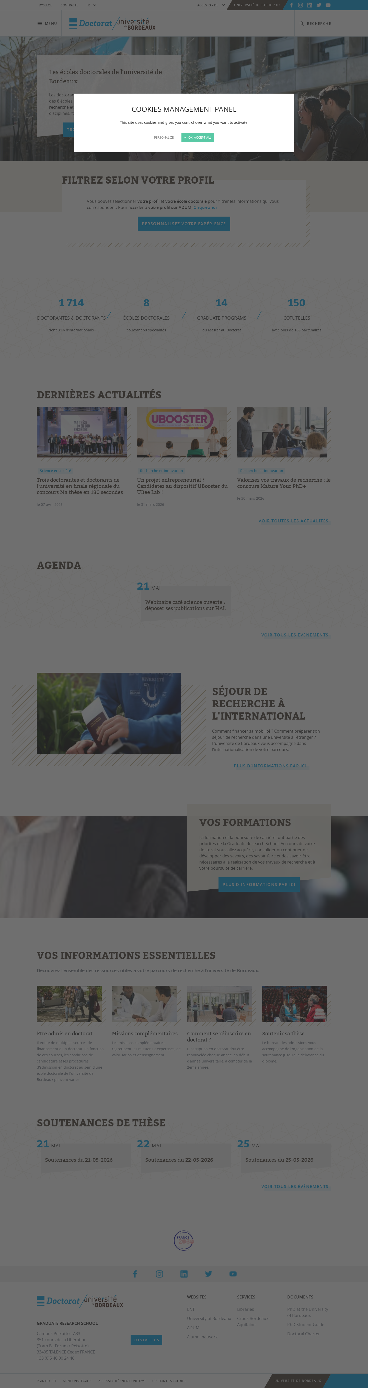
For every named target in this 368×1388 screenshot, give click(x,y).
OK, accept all (197, 137)
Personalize (164, 137)
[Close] (184, 694)
